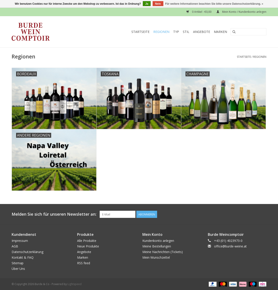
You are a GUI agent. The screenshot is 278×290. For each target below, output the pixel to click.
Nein (158, 3)
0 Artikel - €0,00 (199, 12)
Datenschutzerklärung (27, 252)
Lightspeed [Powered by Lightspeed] (74, 284)
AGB (15, 246)
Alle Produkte (86, 240)
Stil (186, 32)
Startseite (140, 32)
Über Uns (18, 268)
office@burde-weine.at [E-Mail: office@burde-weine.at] (230, 246)
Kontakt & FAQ (23, 257)
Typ (176, 32)
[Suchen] (248, 31)
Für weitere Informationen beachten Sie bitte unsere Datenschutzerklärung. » (214, 3)
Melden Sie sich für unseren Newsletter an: (54, 214)
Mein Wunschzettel (156, 257)
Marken (220, 32)
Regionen (161, 32)
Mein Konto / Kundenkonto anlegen (241, 12)
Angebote (201, 32)
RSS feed (83, 263)
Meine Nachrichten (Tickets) (162, 252)
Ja (146, 3)
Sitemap (17, 263)
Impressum (20, 240)
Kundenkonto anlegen (158, 240)
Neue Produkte (88, 246)
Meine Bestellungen (156, 246)
